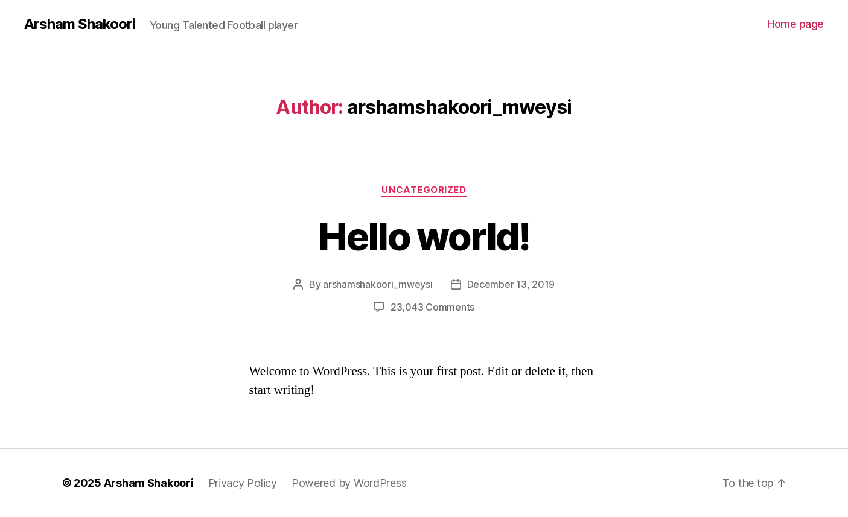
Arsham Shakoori (79, 24)
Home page (795, 23)
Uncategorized (423, 190)
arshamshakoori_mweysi (377, 284)
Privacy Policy (242, 483)
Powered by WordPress (349, 483)
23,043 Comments (432, 307)
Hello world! (423, 236)
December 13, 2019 (511, 284)
